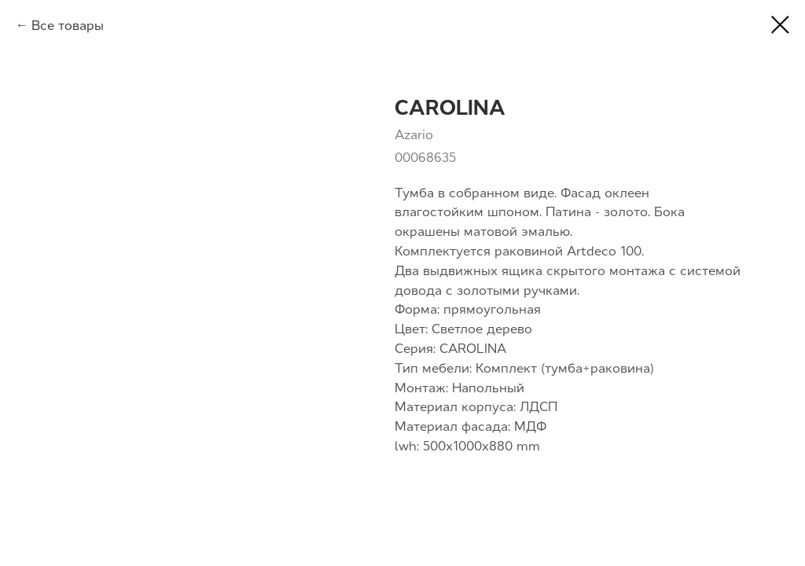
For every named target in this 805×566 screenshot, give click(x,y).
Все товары (67, 25)
